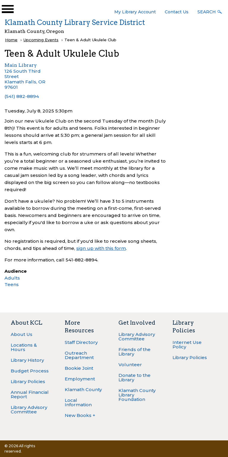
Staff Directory (81, 342)
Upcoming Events (40, 39)
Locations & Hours (24, 347)
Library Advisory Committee (29, 409)
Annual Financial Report (30, 394)
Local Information (78, 402)
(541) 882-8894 (21, 96)
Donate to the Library (134, 377)
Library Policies (28, 381)
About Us (21, 334)
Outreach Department (79, 355)
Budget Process (30, 371)
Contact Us (177, 12)
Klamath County (83, 389)
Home (11, 39)
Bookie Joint (79, 368)
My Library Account (135, 12)
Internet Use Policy (187, 344)
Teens (11, 284)
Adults (12, 278)
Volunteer (130, 364)
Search (206, 12)
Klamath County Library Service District (74, 22)
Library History (27, 360)
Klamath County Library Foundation (137, 395)
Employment (80, 379)
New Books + (80, 415)
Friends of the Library (134, 352)
